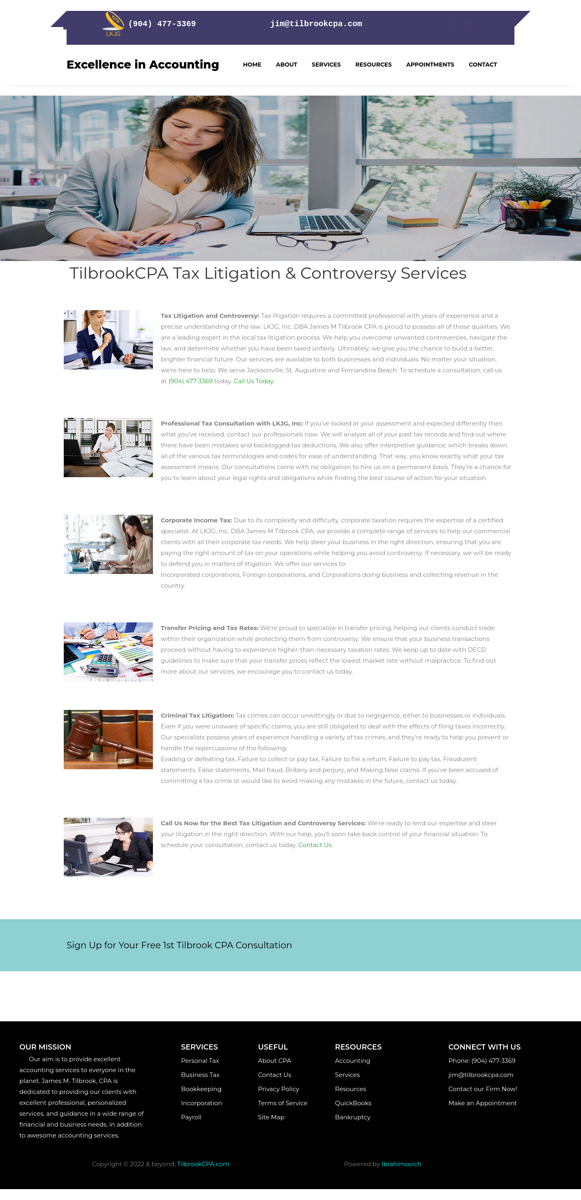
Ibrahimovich (401, 1164)
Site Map (274, 1117)
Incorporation (201, 1103)
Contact (483, 64)
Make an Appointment (484, 1103)
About (286, 64)
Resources (373, 64)
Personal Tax (201, 1060)
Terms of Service (282, 1103)
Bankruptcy (352, 1117)
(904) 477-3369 (190, 381)
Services (326, 64)
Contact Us (274, 1075)
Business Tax (200, 1075)
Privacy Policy (278, 1089)
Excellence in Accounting (143, 64)
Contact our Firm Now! (483, 1089)
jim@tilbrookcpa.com (483, 1075)
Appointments (430, 64)
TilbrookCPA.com (203, 1164)
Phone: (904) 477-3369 (482, 1060)
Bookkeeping (202, 1089)
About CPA (274, 1060)
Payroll (199, 1117)
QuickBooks (353, 1103)
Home (252, 64)
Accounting (352, 1060)
